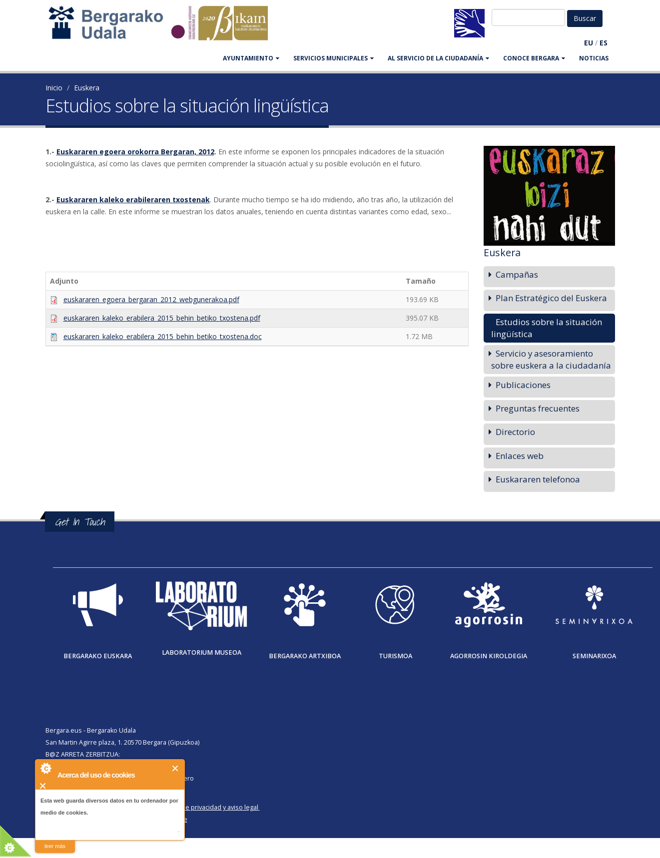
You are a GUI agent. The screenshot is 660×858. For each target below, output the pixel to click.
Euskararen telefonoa (538, 479)
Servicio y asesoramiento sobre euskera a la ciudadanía (551, 359)
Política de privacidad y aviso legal (208, 807)
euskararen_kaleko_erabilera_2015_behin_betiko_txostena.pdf (161, 318)
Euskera (86, 87)
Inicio (53, 87)
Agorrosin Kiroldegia (488, 656)
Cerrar (175, 768)
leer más (54, 846)
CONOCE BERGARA (534, 58)
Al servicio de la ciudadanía (438, 58)
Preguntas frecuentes (538, 408)
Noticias (594, 58)
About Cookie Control (45, 768)
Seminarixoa (594, 656)
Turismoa (395, 656)
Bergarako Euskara (97, 656)
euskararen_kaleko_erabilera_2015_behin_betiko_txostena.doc (162, 336)
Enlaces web (520, 455)
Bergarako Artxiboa (305, 656)
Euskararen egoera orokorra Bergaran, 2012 (135, 151)
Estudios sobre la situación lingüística (546, 328)
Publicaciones (523, 385)
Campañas (517, 274)
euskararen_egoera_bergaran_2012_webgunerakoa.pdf (151, 299)
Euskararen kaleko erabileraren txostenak (133, 199)
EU (588, 42)
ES (604, 42)
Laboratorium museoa (201, 652)
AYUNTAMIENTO (251, 58)
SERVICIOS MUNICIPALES (333, 58)
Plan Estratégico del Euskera (551, 298)
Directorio (515, 431)
